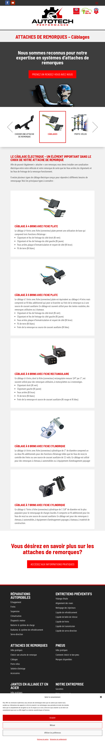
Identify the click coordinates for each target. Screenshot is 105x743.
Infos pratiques (16, 650)
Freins (13, 606)
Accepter (52, 717)
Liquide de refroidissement (66, 612)
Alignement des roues (64, 603)
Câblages (52, 134)
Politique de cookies (43, 739)
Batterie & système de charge (23, 625)
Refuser (52, 725)
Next (95, 127)
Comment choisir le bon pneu (67, 654)
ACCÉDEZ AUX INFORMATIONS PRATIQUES (52, 564)
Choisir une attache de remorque (24, 135)
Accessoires (15, 673)
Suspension (15, 611)
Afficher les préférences (52, 732)
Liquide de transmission (65, 626)
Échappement (16, 602)
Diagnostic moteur (18, 620)
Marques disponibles (64, 659)
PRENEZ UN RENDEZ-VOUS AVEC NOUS (52, 74)
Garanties (59, 688)
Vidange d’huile (62, 598)
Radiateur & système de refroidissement (27, 629)
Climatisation (16, 615)
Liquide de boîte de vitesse (66, 616)
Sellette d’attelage (18, 668)
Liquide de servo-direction (66, 630)
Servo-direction (17, 634)
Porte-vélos (80, 134)
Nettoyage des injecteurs (66, 607)
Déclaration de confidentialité (58, 739)
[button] (101, 697)
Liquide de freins (62, 621)
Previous (10, 127)
